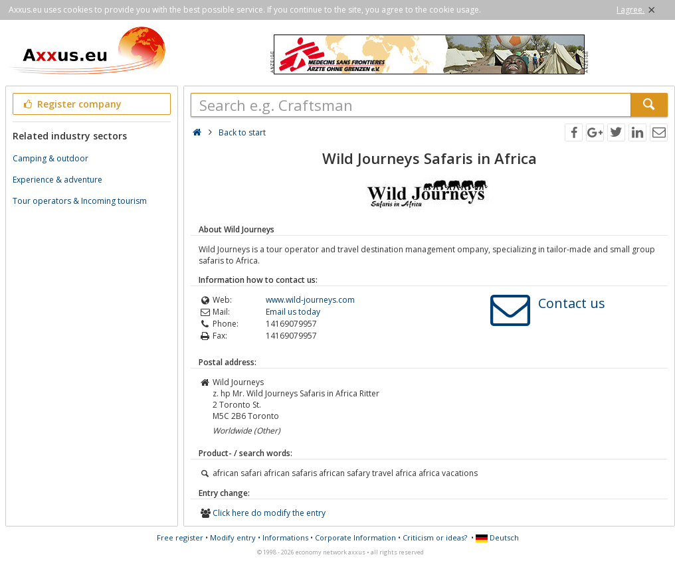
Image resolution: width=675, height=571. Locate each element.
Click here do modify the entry (269, 513)
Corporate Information (355, 537)
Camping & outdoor (50, 158)
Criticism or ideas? (435, 537)
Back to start (242, 132)
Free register (180, 537)
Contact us (571, 303)
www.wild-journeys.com (310, 299)
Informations (285, 537)
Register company (71, 104)
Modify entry (233, 537)
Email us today (293, 311)
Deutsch (497, 537)
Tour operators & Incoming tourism (80, 200)
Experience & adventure (57, 179)
